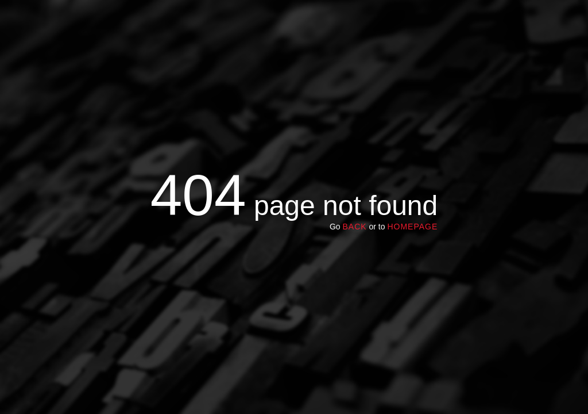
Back (354, 226)
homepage (412, 226)
